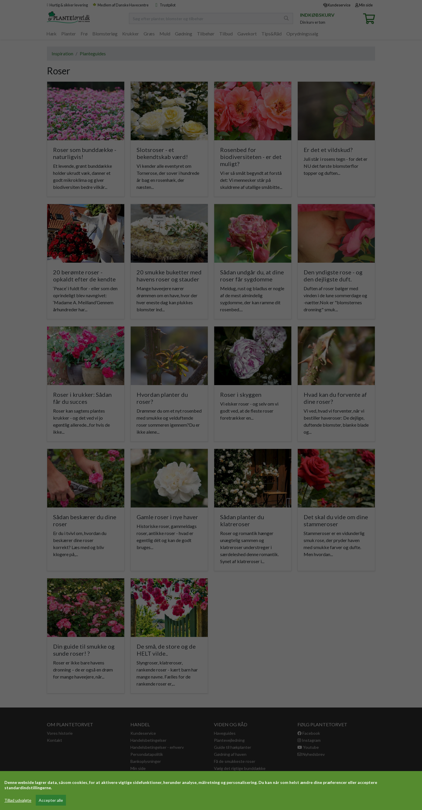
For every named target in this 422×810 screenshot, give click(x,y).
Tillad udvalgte (17, 800)
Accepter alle (51, 800)
